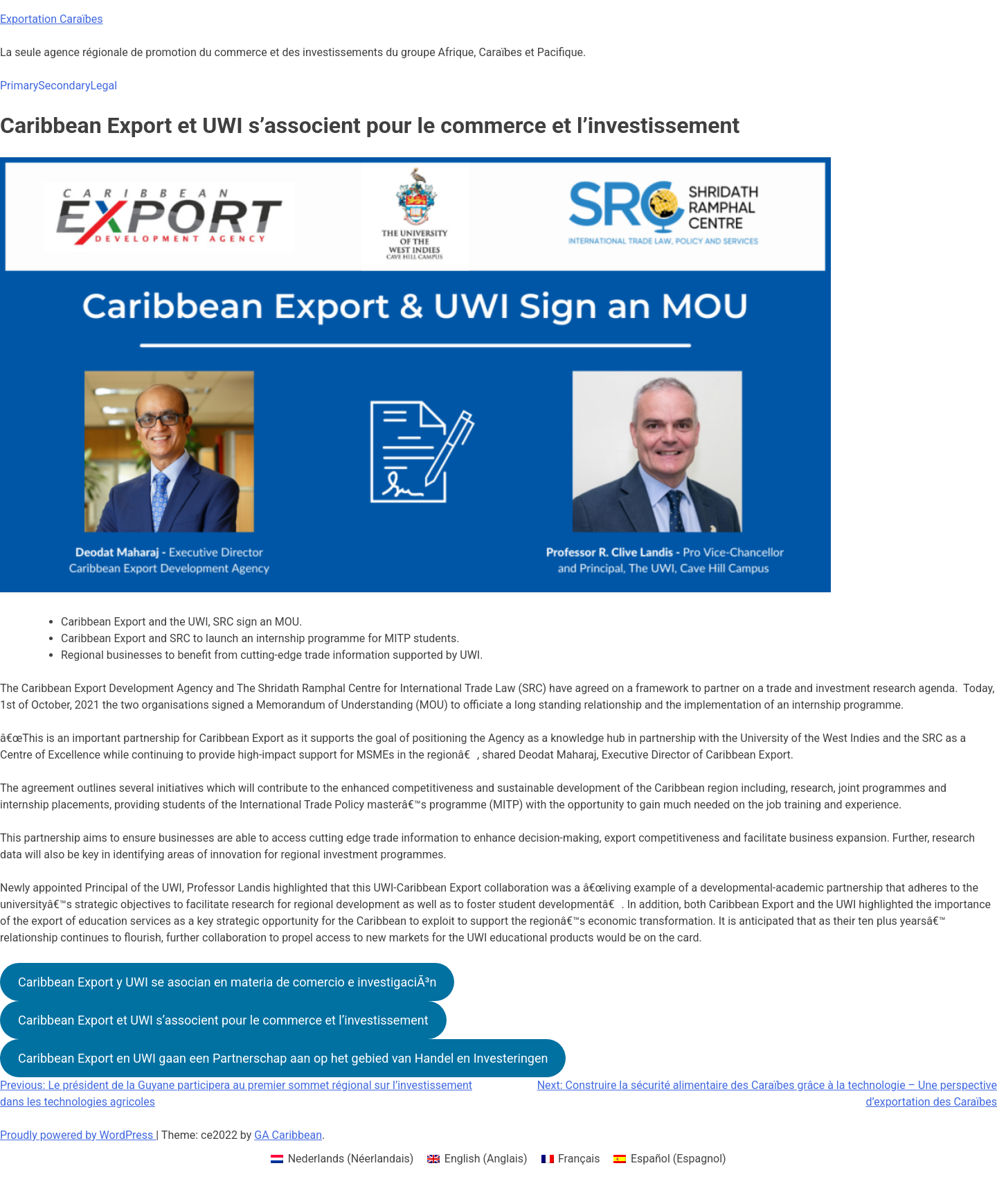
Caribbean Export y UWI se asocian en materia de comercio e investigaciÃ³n (227, 982)
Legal (103, 85)
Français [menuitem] (579, 1158)
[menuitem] (342, 1159)
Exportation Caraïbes (51, 19)
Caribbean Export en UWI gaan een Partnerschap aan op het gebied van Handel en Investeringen (283, 1058)
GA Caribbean (288, 1135)
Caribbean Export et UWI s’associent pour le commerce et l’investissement (223, 1020)
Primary (19, 85)
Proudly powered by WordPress (78, 1135)
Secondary (64, 85)
